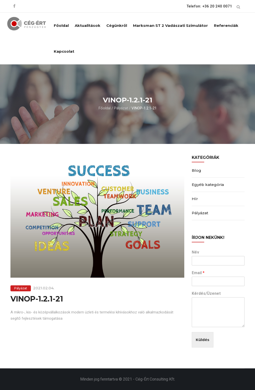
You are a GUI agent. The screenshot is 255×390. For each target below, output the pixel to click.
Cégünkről (116, 25)
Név (195, 252)
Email (198, 272)
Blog (196, 170)
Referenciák (226, 25)
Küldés (202, 339)
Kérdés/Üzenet (206, 293)
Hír (195, 198)
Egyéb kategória (208, 184)
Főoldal (61, 25)
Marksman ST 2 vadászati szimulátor (170, 25)
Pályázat (121, 108)
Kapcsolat (64, 51)
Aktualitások (87, 25)
